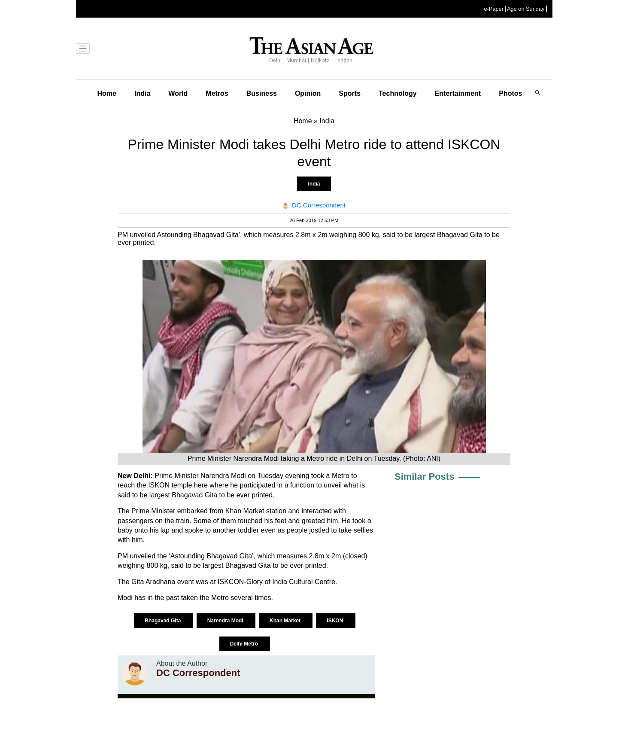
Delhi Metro (245, 644)
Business (261, 93)
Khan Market (286, 621)
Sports (350, 93)
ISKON (335, 621)
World (178, 93)
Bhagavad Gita (163, 621)
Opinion (308, 93)
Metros (217, 93)
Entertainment (458, 93)
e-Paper (494, 9)
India (142, 93)
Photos (510, 93)
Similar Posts (424, 476)
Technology (398, 93)
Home (106, 93)
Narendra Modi (226, 621)
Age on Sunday (526, 9)
